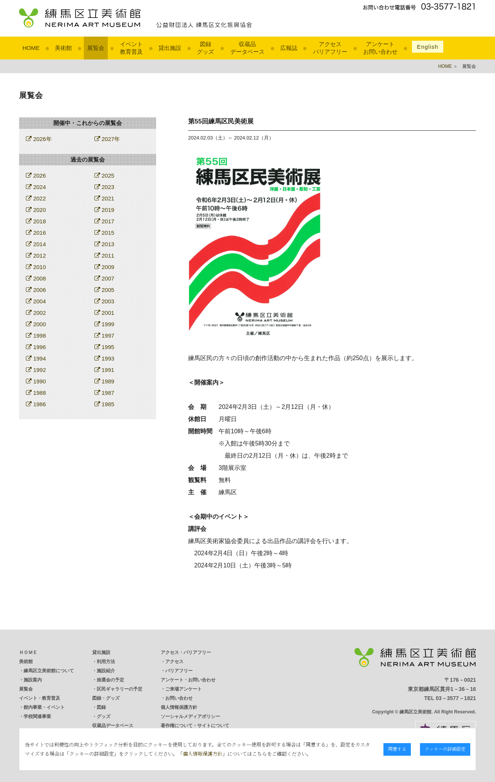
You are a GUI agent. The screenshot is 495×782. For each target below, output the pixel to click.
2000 (36, 324)
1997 (104, 335)
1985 (104, 404)
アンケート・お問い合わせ (188, 680)
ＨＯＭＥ (28, 652)
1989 (104, 381)
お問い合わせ (179, 698)
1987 (104, 392)
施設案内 (33, 680)
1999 (104, 324)
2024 (36, 187)
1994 (36, 358)
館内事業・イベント (44, 707)
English (427, 46)
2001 (104, 312)
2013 (104, 244)
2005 (104, 290)
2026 (36, 175)
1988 (36, 392)
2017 (104, 221)
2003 (104, 301)
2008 (36, 278)
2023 (104, 187)
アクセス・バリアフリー (186, 652)
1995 (104, 347)
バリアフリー (179, 670)
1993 (104, 358)
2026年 (39, 139)
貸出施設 (169, 48)
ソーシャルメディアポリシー (190, 716)
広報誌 (288, 48)
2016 (36, 232)
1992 (36, 370)
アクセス (174, 661)
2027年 (107, 139)
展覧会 (95, 48)
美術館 (63, 48)
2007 (104, 278)
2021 (104, 198)
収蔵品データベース (112, 725)
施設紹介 (106, 670)
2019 (104, 210)
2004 (36, 301)
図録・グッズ (106, 698)
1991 (104, 370)
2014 (36, 244)
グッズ (103, 716)
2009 (104, 267)
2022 (36, 198)
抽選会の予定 (110, 680)
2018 (36, 221)
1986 (36, 404)
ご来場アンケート (183, 689)
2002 (36, 312)
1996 (36, 347)
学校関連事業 (37, 716)
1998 (36, 335)
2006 (36, 290)
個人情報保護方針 (179, 707)
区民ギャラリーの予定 (119, 689)
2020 (36, 210)
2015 (104, 232)
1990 (36, 381)
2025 (104, 175)
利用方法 (106, 661)
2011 (104, 255)
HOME (31, 48)
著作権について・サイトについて (195, 725)
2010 (36, 267)
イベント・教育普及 (39, 698)
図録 (101, 707)
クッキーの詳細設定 (445, 748)
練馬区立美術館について (49, 670)
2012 (36, 255)
